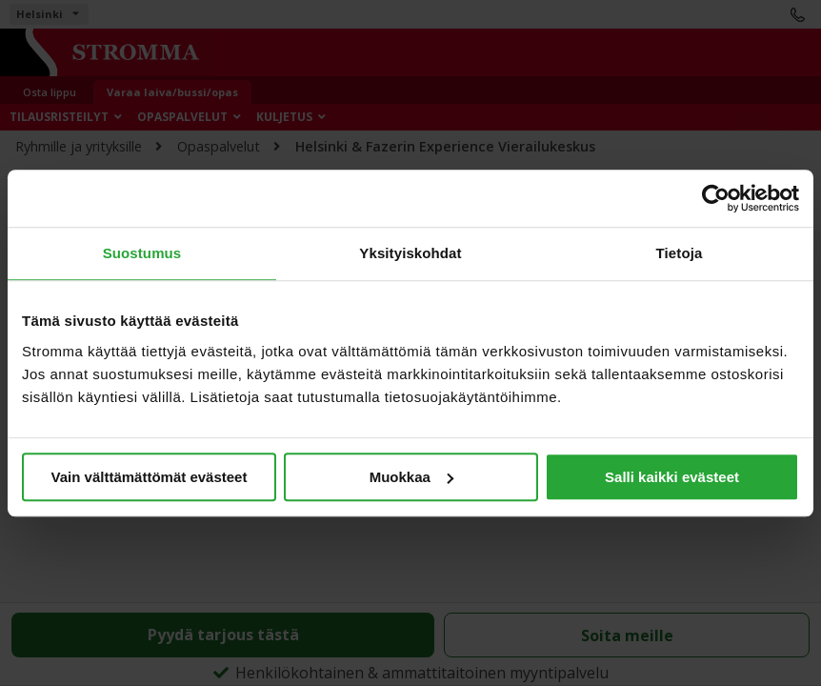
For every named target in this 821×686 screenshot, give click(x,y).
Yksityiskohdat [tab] (410, 253)
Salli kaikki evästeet (672, 477)
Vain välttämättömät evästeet (149, 477)
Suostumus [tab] (142, 253)
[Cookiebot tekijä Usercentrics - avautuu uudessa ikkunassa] (715, 198)
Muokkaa (411, 477)
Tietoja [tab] (679, 253)
